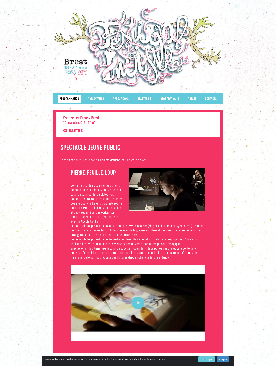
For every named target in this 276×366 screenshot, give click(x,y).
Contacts (211, 99)
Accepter (223, 359)
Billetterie (144, 99)
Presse (192, 99)
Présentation (96, 99)
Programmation (69, 99)
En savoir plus (207, 359)
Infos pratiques (169, 99)
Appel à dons (121, 99)
